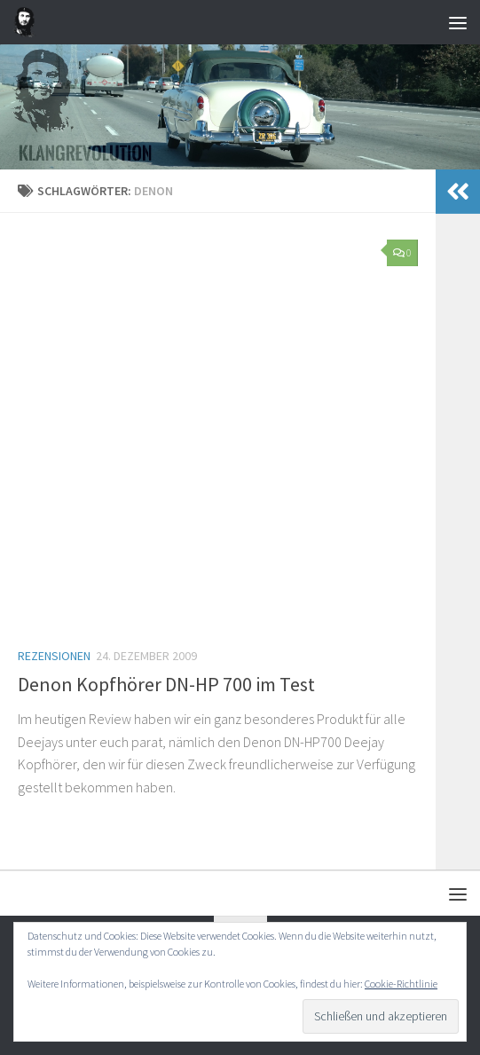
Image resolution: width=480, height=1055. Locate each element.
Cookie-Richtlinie (401, 983)
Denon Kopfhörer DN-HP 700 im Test (166, 684)
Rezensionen (54, 656)
